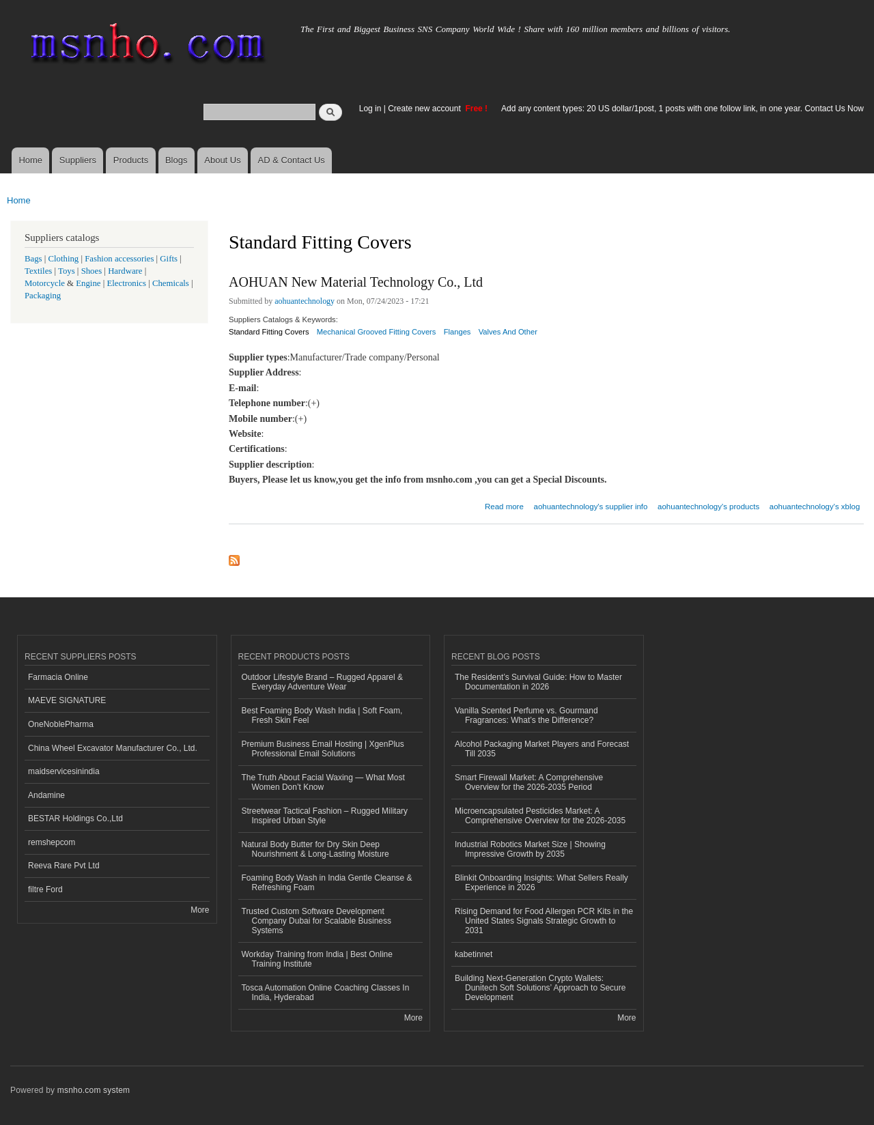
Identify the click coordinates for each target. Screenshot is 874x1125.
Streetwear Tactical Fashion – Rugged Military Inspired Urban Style (325, 815)
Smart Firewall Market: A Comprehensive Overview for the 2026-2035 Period (529, 782)
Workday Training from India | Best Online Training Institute (317, 959)
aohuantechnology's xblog (815, 506)
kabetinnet (473, 954)
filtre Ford (45, 889)
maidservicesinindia (64, 771)
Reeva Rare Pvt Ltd (64, 865)
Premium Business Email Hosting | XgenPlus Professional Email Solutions (323, 748)
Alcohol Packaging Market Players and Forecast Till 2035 (542, 748)
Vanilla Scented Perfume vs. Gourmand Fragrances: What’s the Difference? (526, 715)
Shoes (91, 271)
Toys (66, 271)
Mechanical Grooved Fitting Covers (376, 332)
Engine (88, 283)
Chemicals (171, 283)
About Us (222, 160)
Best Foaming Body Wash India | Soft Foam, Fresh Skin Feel (322, 715)
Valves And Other (508, 332)
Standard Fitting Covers (269, 332)
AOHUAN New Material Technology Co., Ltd (356, 281)
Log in (370, 108)
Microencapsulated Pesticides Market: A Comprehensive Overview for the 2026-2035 (540, 815)
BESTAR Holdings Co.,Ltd (75, 818)
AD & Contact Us (291, 160)
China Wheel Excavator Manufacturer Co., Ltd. (112, 748)
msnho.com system (93, 1090)
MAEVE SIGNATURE (67, 700)
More (200, 910)
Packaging (43, 295)
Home (30, 160)
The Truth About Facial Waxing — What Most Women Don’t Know (323, 782)
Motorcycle (45, 283)
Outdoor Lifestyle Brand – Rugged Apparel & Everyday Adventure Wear (323, 682)
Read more (504, 505)
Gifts (169, 259)
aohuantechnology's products (708, 506)
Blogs (176, 160)
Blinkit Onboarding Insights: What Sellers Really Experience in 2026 (541, 882)
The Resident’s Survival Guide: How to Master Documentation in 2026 (538, 682)
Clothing (63, 259)
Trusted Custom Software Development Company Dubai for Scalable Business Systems (317, 921)
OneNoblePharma (61, 724)
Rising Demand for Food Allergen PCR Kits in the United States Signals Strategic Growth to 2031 (544, 921)
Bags (33, 259)
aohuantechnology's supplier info (591, 506)
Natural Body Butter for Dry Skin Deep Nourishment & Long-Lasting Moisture (315, 849)
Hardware (125, 271)
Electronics (126, 283)
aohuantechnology (304, 301)
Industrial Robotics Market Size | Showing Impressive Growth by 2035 (530, 849)
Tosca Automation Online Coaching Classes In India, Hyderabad (326, 992)
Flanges (457, 332)
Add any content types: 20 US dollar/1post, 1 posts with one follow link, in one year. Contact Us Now (682, 108)
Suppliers (77, 160)
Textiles (38, 271)
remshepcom (51, 842)
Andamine (46, 795)
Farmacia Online (58, 677)
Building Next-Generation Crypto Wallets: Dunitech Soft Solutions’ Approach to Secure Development (540, 988)
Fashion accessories (119, 259)
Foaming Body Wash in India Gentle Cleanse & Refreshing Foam (327, 882)
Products (130, 160)
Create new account (425, 108)
